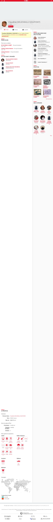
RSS (12, 509)
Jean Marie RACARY (36, 121)
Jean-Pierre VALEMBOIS (45, 77)
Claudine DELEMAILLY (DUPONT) (46, 87)
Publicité (15, 509)
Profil (7, 29)
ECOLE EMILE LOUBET (6, 45)
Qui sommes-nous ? (5, 509)
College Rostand (5, 51)
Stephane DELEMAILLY (43, 53)
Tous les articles (28, 509)
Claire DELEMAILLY (42, 37)
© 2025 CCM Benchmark (32, 510)
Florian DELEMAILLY (42, 48)
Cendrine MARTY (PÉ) (36, 111)
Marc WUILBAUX (9, 70)
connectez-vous (14, 34)
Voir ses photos (49, 99)
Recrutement (33, 509)
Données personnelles (39, 509)
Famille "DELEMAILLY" (42, 62)
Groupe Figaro (25, 510)
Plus (51, 135)
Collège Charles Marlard (7, 48)
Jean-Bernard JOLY (49, 112)
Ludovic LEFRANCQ (42, 131)
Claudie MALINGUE (42, 112)
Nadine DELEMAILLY (42, 41)
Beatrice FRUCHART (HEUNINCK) (13, 66)
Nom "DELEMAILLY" (42, 58)
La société (23, 509)
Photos (16, 29)
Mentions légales (19, 510)
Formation (19, 509)
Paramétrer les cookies (47, 509)
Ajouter (11, 26)
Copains (26, 29)
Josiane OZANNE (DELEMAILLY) (49, 122)
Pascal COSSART (9, 63)
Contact (10, 509)
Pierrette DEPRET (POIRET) (11, 59)
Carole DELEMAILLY (42, 44)
